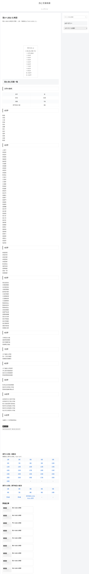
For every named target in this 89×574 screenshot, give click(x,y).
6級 (8, 493)
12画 (41, 467)
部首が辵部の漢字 (16, 430)
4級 (42, 489)
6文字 (29, 64)
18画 (41, 471)
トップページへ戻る (71, 569)
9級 (42, 493)
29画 (30, 478)
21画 (53, 471)
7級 (19, 493)
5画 (53, 460)
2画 (19, 460)
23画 (30, 475)
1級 (8, 489)
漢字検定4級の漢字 (7, 430)
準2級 (19, 498)
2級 (19, 489)
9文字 (29, 71)
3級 (31, 489)
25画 (53, 475)
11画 (8, 467)
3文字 (29, 58)
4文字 (29, 60)
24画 (41, 475)
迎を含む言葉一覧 (31, 51)
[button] (86, 17)
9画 (42, 464)
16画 (8, 471)
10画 (53, 464)
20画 (19, 475)
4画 (42, 460)
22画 (30, 467)
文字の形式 (31, 53)
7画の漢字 (5, 427)
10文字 (30, 73)
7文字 (29, 67)
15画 (19, 471)
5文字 (29, 62)
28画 (8, 478)
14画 (53, 467)
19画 (8, 475)
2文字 (29, 55)
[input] (75, 17)
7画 (19, 464)
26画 (19, 478)
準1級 (8, 498)
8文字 (29, 69)
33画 (8, 482)
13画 (19, 467)
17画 (30, 471)
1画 (8, 460)
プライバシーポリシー (82, 569)
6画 (8, 464)
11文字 (30, 76)
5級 (53, 489)
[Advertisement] (30, 34)
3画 (31, 460)
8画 (31, 464)
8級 (31, 493)
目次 (28, 48)
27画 (41, 478)
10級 (53, 493)
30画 (53, 478)
